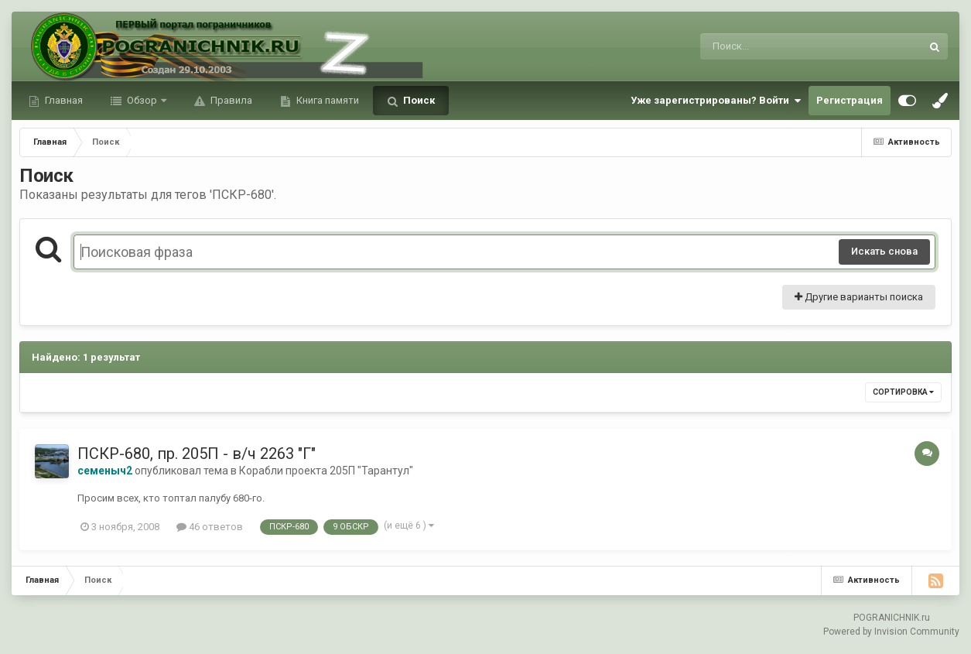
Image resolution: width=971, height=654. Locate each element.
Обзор (142, 100)
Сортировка (903, 392)
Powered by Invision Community (891, 631)
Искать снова (884, 251)
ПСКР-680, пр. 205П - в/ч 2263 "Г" (196, 453)
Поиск (418, 100)
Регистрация (849, 100)
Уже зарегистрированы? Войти (716, 100)
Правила (230, 100)
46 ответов (209, 526)
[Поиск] (781, 46)
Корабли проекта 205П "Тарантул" (326, 470)
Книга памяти (326, 100)
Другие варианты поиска (859, 297)
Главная (63, 100)
